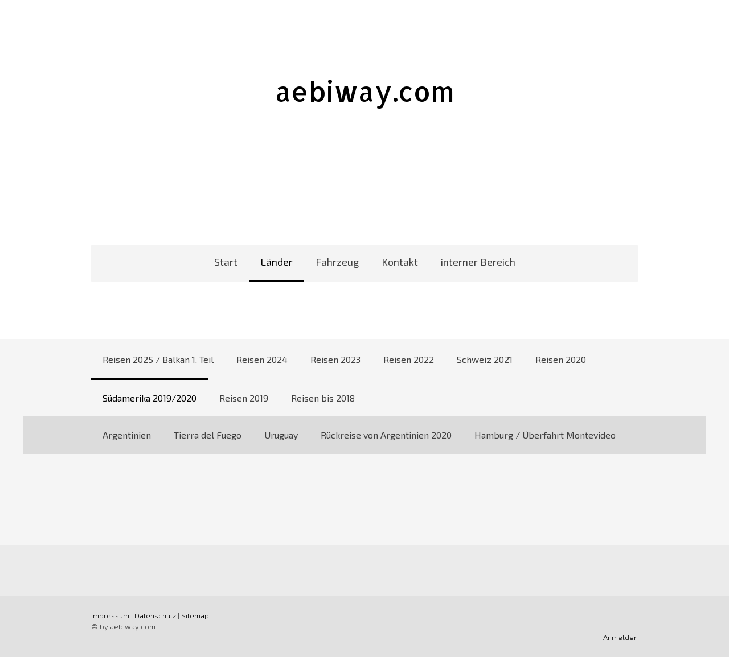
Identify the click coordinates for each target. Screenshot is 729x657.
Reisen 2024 (262, 359)
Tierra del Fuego (207, 434)
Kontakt (400, 261)
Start (225, 261)
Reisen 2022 (408, 359)
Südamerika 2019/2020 (149, 397)
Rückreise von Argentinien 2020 (386, 434)
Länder (276, 261)
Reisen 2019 (243, 397)
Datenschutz (155, 615)
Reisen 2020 (560, 359)
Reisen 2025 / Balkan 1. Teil (158, 359)
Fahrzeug (337, 261)
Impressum (110, 615)
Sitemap (195, 615)
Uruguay (281, 434)
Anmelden (620, 637)
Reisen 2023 (335, 359)
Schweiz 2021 (485, 359)
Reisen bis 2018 (323, 397)
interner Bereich (478, 261)
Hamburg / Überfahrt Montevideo (545, 434)
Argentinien (127, 434)
